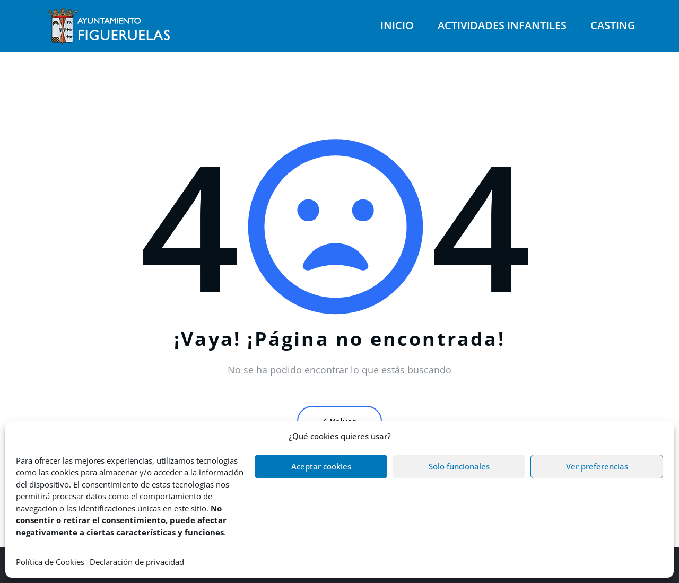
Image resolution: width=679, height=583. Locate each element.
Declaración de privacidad (137, 561)
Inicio (397, 25)
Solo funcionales (459, 466)
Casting (613, 25)
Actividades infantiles (502, 25)
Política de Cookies (50, 561)
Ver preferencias (597, 466)
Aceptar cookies (321, 466)
